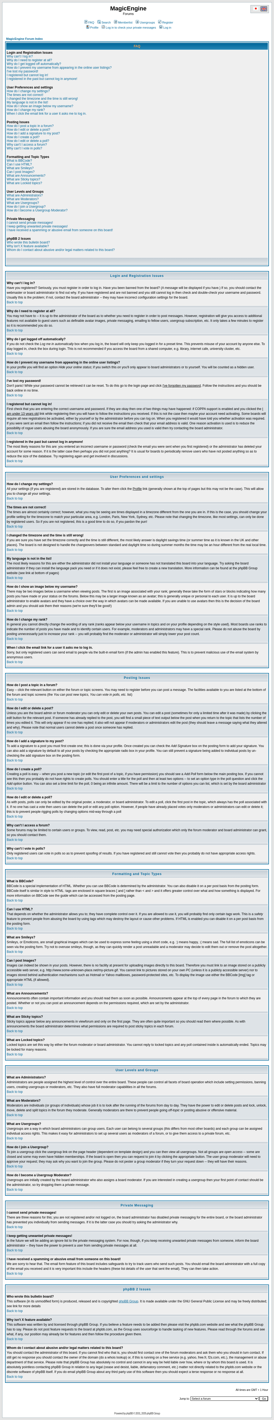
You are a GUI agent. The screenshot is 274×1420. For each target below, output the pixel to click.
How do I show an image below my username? (40, 106)
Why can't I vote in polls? (24, 148)
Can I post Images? (21, 172)
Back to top (15, 302)
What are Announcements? (26, 175)
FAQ (89, 22)
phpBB (129, 1413)
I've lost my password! (22, 71)
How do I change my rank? (26, 110)
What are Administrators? (25, 195)
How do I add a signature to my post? (33, 133)
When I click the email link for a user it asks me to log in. (46, 113)
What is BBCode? (19, 160)
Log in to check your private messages (129, 27)
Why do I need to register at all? (29, 60)
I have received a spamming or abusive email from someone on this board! (60, 230)
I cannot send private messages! (30, 223)
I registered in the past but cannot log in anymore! (42, 79)
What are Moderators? (23, 199)
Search (104, 22)
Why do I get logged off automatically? (34, 64)
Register (165, 22)
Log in (165, 27)
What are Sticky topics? (23, 179)
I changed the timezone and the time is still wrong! (42, 98)
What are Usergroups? (23, 203)
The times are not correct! (25, 95)
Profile (92, 27)
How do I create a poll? (23, 137)
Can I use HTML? (19, 164)
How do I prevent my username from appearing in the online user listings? (59, 67)
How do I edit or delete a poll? (28, 141)
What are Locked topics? (24, 183)
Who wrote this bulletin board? (28, 242)
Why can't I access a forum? (27, 144)
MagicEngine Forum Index (24, 38)
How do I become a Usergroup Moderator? (37, 210)
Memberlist (123, 22)
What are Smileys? (20, 168)
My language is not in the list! (27, 102)
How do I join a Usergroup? (26, 206)
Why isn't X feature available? (28, 246)
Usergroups (145, 22)
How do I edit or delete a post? (28, 129)
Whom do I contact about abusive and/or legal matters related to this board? (61, 250)
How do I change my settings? (28, 91)
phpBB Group (128, 1301)
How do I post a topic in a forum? (30, 126)
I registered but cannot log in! (27, 75)
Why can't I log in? (20, 56)
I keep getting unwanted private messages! (37, 226)
